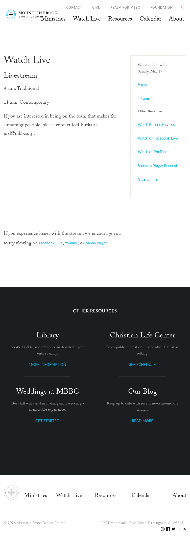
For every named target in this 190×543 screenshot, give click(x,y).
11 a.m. (144, 98)
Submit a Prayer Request (157, 165)
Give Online (147, 179)
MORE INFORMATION (47, 364)
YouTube (71, 242)
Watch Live (87, 20)
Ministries (35, 496)
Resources (106, 496)
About (179, 496)
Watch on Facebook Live (158, 138)
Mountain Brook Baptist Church (41, 522)
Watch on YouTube (152, 151)
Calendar (141, 496)
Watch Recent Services (156, 124)
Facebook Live (51, 242)
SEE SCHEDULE (142, 364)
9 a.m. (143, 84)
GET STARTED (47, 420)
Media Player (96, 242)
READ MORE (142, 420)
